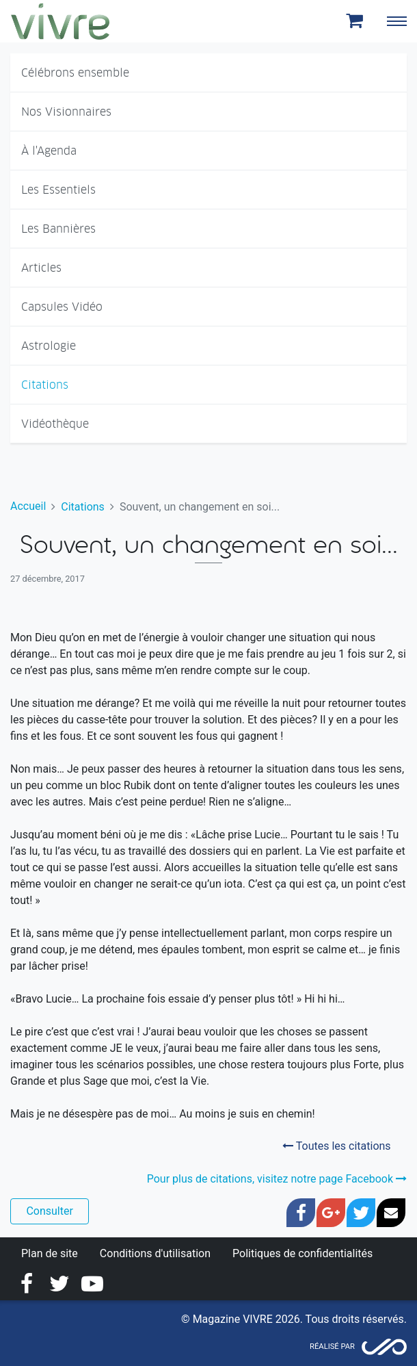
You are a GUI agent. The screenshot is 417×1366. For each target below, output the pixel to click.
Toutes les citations (336, 1145)
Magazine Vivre (60, 21)
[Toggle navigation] (396, 21)
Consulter (49, 1210)
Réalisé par (332, 1346)
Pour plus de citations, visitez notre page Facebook (277, 1178)
